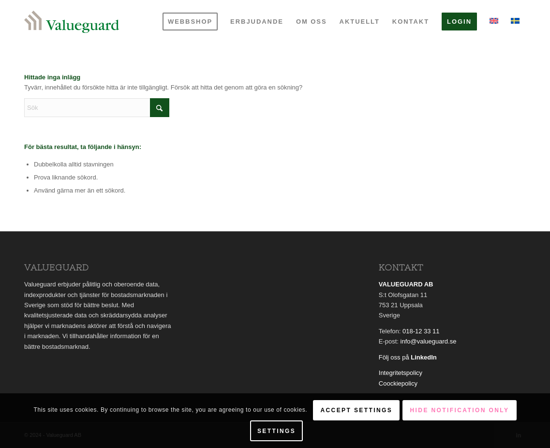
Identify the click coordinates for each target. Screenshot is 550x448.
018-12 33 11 (421, 331)
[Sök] (96, 107)
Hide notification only (459, 410)
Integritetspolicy (400, 372)
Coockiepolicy (398, 383)
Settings (276, 431)
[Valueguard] (71, 22)
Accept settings (356, 410)
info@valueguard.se (429, 341)
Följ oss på (408, 357)
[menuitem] (190, 22)
